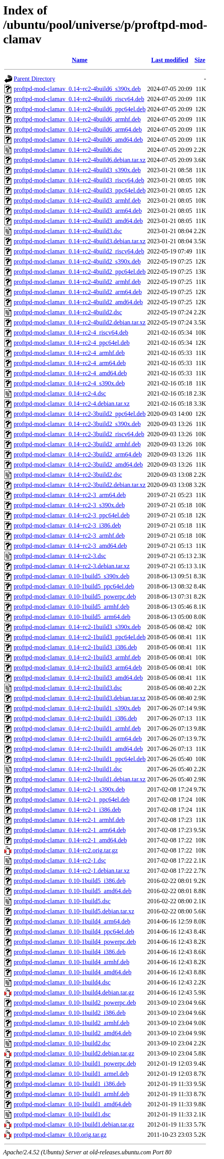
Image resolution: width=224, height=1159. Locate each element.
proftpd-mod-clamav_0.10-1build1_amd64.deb (72, 1104)
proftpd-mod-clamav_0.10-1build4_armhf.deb (71, 962)
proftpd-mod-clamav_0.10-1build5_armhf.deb (71, 606)
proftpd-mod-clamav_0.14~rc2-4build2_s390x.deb (77, 261)
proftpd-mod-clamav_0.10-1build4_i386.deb (69, 952)
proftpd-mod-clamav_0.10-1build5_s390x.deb (71, 576)
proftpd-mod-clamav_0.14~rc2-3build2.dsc (68, 474)
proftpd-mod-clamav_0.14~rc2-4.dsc (60, 393)
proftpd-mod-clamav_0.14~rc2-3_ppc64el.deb (72, 515)
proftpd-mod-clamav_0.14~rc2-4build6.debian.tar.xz (79, 160)
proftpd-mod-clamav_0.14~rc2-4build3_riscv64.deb (79, 180)
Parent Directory (34, 78)
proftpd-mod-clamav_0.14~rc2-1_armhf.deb (69, 820)
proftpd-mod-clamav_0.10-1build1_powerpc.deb (75, 1063)
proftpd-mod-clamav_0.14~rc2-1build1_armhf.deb (77, 728)
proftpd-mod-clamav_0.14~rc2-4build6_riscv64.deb (79, 99)
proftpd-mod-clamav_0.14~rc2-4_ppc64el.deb (72, 342)
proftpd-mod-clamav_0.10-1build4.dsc (62, 982)
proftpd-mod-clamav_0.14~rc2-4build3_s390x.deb (77, 170)
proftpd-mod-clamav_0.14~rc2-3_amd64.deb (70, 545)
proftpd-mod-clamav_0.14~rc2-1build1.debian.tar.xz (79, 779)
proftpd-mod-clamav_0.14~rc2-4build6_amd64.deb (78, 139)
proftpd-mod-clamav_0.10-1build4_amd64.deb (72, 972)
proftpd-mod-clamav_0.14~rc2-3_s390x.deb (69, 505)
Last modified (169, 60)
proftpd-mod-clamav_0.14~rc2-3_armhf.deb (69, 535)
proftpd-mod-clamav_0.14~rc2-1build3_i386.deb (75, 647)
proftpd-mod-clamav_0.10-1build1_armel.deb (71, 1073)
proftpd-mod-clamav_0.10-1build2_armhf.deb (71, 1023)
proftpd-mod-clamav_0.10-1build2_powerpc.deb (75, 1002)
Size (200, 60)
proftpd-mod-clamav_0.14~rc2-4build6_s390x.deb (77, 89)
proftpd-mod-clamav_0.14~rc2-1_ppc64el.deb (72, 799)
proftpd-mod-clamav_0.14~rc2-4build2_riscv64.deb (79, 251)
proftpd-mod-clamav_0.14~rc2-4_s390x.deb (69, 383)
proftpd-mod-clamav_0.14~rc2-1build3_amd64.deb (78, 677)
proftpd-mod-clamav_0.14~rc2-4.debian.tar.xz (72, 403)
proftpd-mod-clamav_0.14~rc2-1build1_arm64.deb (78, 738)
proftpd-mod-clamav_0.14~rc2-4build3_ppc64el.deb (79, 190)
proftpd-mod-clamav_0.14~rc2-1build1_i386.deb (75, 718)
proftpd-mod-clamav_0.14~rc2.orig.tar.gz (66, 850)
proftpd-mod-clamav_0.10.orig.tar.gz (60, 1134)
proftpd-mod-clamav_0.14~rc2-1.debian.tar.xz (72, 870)
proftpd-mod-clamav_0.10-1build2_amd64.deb (72, 1033)
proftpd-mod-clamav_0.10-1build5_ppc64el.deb (74, 586)
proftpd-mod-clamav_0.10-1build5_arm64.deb (72, 616)
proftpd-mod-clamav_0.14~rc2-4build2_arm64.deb (78, 292)
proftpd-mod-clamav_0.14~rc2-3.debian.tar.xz (72, 566)
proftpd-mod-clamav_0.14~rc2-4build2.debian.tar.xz (79, 322)
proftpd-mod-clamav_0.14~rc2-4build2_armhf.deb (77, 281)
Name (80, 60)
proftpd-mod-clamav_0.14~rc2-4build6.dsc (68, 149)
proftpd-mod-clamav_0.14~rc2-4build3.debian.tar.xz (79, 241)
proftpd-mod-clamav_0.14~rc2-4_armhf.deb (69, 352)
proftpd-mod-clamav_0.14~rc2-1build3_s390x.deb (77, 627)
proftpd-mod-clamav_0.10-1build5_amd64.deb (72, 891)
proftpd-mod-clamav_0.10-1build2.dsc (62, 1043)
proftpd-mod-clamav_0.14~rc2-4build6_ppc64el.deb (79, 109)
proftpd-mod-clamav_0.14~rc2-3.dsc (60, 556)
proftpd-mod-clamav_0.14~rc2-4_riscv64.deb (71, 332)
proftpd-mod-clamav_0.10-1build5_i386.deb (69, 880)
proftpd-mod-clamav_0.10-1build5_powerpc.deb (75, 596)
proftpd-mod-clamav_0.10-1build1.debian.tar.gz (74, 1124)
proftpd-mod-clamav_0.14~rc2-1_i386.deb (67, 809)
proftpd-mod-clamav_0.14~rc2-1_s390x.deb (69, 789)
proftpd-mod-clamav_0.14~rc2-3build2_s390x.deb (77, 424)
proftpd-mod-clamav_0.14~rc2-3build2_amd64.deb (78, 464)
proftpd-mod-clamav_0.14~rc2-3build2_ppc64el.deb (79, 413)
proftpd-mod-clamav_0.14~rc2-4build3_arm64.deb (78, 210)
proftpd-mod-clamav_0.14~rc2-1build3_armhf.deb (77, 657)
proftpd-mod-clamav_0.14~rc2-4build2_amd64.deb (78, 302)
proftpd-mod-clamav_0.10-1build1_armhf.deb (71, 1094)
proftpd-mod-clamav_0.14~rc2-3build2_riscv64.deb (79, 434)
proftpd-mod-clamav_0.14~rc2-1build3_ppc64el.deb (79, 637)
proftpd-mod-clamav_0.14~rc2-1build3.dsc (68, 688)
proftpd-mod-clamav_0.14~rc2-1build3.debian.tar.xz (79, 698)
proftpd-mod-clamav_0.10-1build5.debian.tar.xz (74, 911)
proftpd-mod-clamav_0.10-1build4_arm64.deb (72, 921)
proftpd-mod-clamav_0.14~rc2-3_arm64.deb (70, 495)
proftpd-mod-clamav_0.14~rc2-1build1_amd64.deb (78, 748)
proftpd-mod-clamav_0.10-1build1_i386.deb (69, 1084)
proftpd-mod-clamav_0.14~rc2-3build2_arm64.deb (78, 454)
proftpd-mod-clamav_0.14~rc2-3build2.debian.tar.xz (79, 484)
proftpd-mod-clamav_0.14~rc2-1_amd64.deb (70, 840)
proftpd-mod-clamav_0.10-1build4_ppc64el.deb (74, 931)
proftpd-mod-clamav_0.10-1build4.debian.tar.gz (74, 992)
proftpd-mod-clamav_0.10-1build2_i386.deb (69, 1012)
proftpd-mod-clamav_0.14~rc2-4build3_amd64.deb (78, 221)
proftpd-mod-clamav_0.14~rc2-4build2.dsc (68, 312)
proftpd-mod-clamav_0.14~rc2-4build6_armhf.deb (77, 119)
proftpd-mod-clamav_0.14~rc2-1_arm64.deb (70, 830)
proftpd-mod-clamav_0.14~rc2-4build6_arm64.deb (78, 129)
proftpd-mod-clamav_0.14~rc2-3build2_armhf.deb (77, 444)
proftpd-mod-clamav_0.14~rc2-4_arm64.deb (70, 363)
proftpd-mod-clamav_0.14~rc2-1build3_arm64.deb (78, 667)
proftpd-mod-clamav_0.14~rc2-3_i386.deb (67, 525)
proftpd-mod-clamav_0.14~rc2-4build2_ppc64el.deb (79, 271)
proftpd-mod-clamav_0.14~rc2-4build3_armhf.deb (77, 200)
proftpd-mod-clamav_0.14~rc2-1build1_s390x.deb (77, 708)
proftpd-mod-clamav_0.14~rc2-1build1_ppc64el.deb (79, 759)
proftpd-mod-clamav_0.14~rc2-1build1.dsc (68, 769)
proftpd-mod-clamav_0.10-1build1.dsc (62, 1114)
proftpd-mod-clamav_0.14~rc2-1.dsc (60, 860)
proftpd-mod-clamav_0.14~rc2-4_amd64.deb (70, 373)
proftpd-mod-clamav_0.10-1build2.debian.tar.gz (74, 1053)
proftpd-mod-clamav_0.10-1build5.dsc (62, 901)
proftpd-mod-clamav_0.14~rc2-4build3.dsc (68, 231)
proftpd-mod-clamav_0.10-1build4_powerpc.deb (75, 941)
